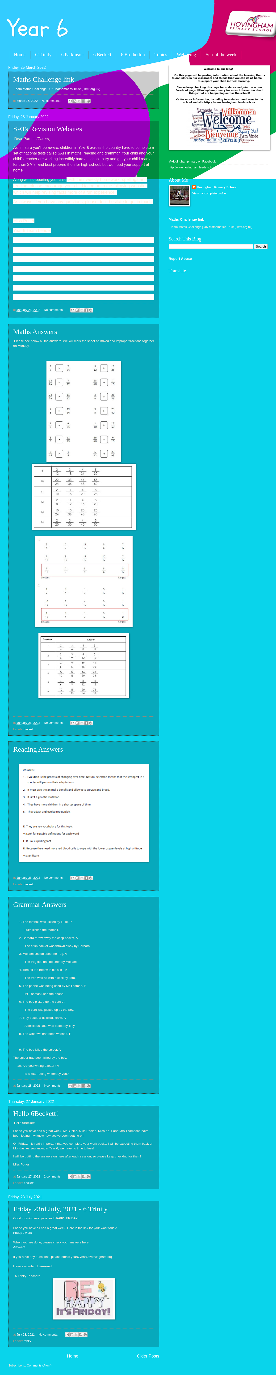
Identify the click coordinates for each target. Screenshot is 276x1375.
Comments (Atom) (39, 1365)
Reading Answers (38, 749)
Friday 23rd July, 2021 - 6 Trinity (60, 1209)
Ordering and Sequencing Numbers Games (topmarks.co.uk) (56, 259)
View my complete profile (209, 193)
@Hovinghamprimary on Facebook (192, 161)
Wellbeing (186, 54)
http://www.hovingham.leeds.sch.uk (192, 167)
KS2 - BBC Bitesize (27, 249)
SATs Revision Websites (47, 129)
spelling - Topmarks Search (32, 297)
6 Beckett (102, 54)
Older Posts (148, 1356)
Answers (19, 1247)
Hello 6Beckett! (35, 1113)
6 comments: (53, 1085)
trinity (27, 1341)
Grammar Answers (40, 904)
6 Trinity (43, 54)
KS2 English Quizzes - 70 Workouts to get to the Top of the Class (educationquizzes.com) (76, 278)
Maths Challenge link (43, 79)
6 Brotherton (133, 54)
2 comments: (53, 1176)
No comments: (52, 101)
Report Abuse (180, 259)
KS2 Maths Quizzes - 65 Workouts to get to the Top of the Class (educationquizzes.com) (75, 287)
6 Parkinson (72, 54)
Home (19, 54)
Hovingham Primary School (217, 187)
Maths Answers (35, 331)
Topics (161, 54)
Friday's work (22, 1232)
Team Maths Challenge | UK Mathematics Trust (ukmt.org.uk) (57, 89)
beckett (29, 729)
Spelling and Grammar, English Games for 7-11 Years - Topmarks (59, 268)
